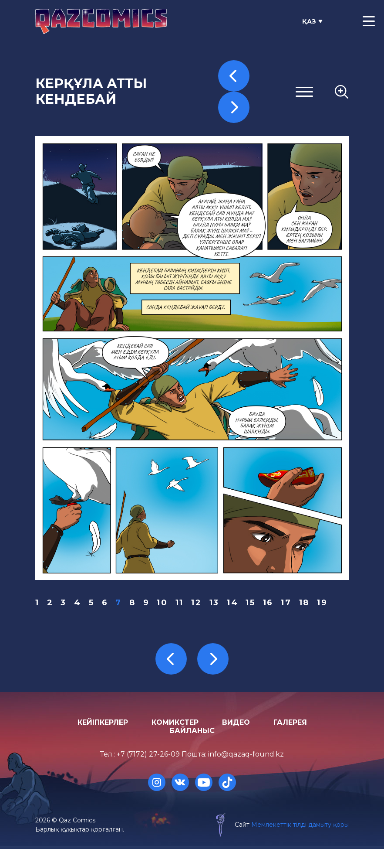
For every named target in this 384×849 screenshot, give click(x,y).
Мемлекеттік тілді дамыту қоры (300, 825)
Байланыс (192, 730)
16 (268, 602)
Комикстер (175, 722)
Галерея (290, 722)
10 (162, 602)
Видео (236, 722)
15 (250, 602)
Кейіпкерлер (102, 722)
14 (232, 602)
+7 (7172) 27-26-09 (148, 754)
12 (196, 602)
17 (286, 602)
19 (322, 602)
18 (304, 602)
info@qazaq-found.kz (246, 754)
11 (179, 602)
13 (214, 602)
